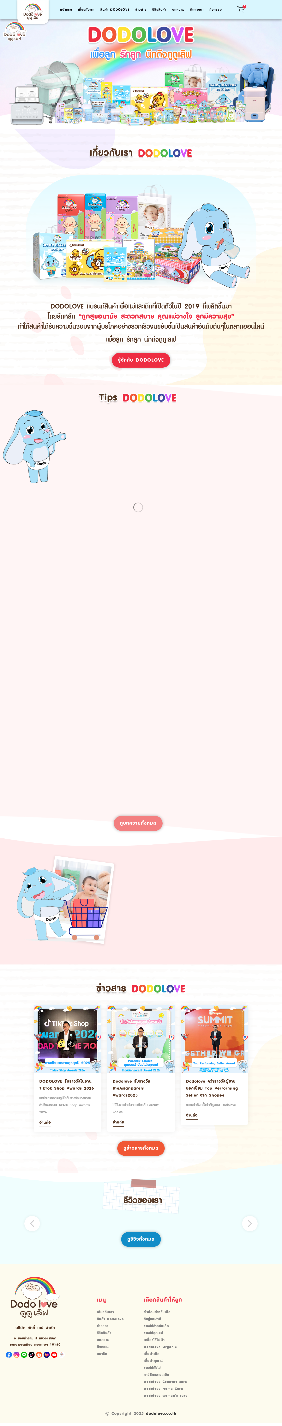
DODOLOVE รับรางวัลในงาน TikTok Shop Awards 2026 (66, 1085)
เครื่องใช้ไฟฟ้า (154, 1341)
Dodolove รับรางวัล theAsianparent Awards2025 (131, 1089)
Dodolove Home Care (163, 1389)
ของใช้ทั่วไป (152, 1369)
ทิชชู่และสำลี (152, 1320)
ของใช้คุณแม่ (153, 1334)
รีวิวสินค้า (159, 9)
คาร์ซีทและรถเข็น (156, 1376)
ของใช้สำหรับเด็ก (156, 1327)
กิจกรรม (215, 9)
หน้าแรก (66, 9)
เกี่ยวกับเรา (86, 9)
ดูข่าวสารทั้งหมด (141, 1149)
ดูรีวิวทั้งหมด (141, 1240)
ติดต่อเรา (197, 9)
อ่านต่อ (45, 1123)
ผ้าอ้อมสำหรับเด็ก (157, 1313)
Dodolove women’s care (166, 1396)
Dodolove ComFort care (165, 1383)
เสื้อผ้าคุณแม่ (154, 1362)
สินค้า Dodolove (114, 9)
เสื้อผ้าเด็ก (151, 1355)
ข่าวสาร (141, 9)
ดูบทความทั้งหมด (138, 824)
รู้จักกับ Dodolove (141, 360)
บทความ (178, 9)
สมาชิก (102, 1355)
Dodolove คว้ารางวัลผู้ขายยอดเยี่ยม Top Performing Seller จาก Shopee (212, 1089)
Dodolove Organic (160, 1348)
